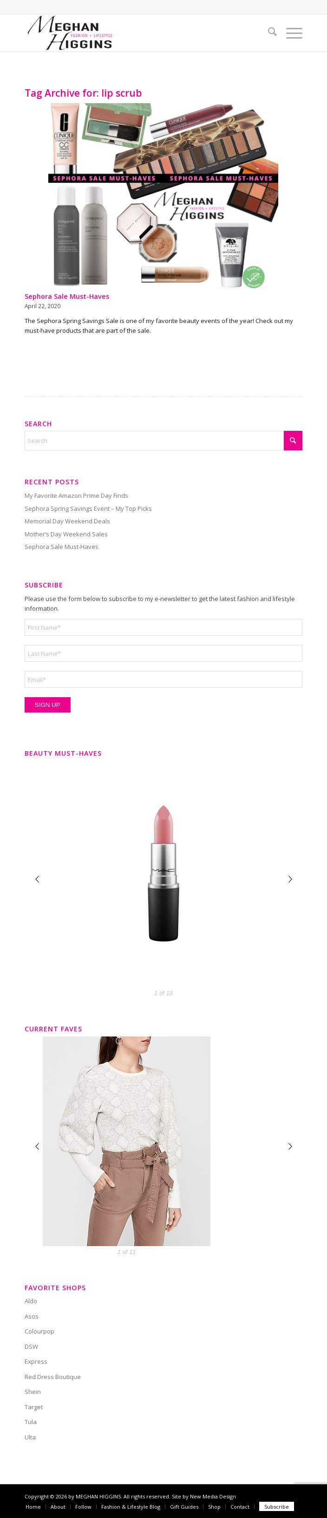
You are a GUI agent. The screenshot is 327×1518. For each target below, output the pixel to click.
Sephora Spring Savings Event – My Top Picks (88, 508)
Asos (32, 1316)
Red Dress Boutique (53, 1377)
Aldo (31, 1301)
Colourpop (39, 1331)
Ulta (30, 1437)
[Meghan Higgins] (136, 33)
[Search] (268, 33)
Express (36, 1361)
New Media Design (213, 1496)
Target (34, 1407)
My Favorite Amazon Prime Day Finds (76, 495)
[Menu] (289, 33)
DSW (31, 1346)
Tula (31, 1422)
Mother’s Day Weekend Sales (66, 534)
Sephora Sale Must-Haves (67, 296)
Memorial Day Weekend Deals (67, 521)
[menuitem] (268, 33)
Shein (33, 1391)
